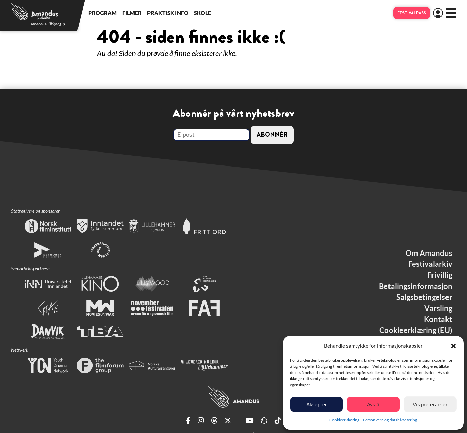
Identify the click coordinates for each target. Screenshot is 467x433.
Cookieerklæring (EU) (415, 330)
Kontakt (438, 319)
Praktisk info (167, 13)
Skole (202, 13)
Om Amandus (429, 253)
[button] (453, 346)
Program (102, 13)
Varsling (438, 308)
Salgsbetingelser (424, 297)
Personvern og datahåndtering (390, 419)
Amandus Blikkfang (48, 24)
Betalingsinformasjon (415, 286)
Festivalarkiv (430, 264)
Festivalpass (411, 13)
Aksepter (316, 404)
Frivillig (439, 275)
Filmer (132, 13)
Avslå (373, 404)
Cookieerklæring (344, 419)
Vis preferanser (430, 404)
